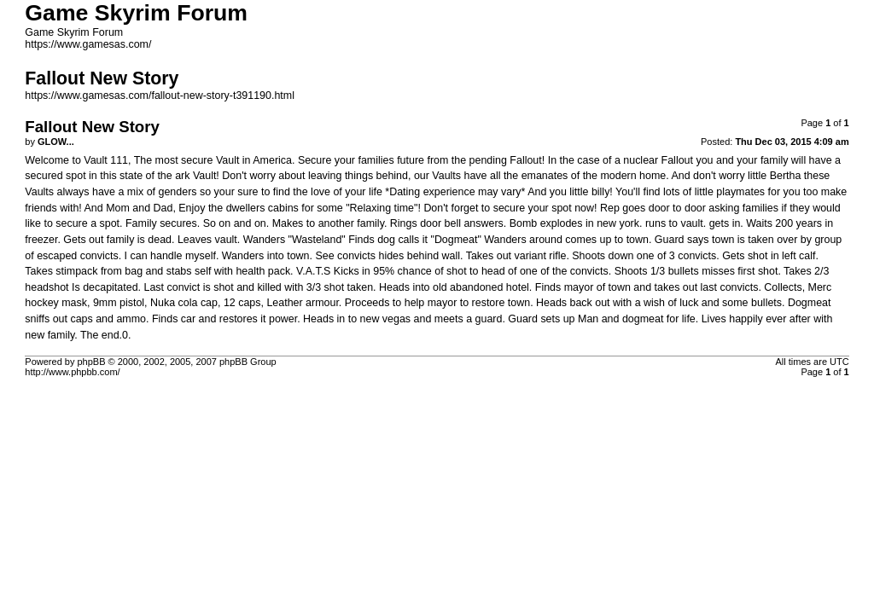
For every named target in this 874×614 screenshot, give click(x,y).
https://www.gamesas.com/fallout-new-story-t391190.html (159, 95)
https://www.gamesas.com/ (88, 44)
